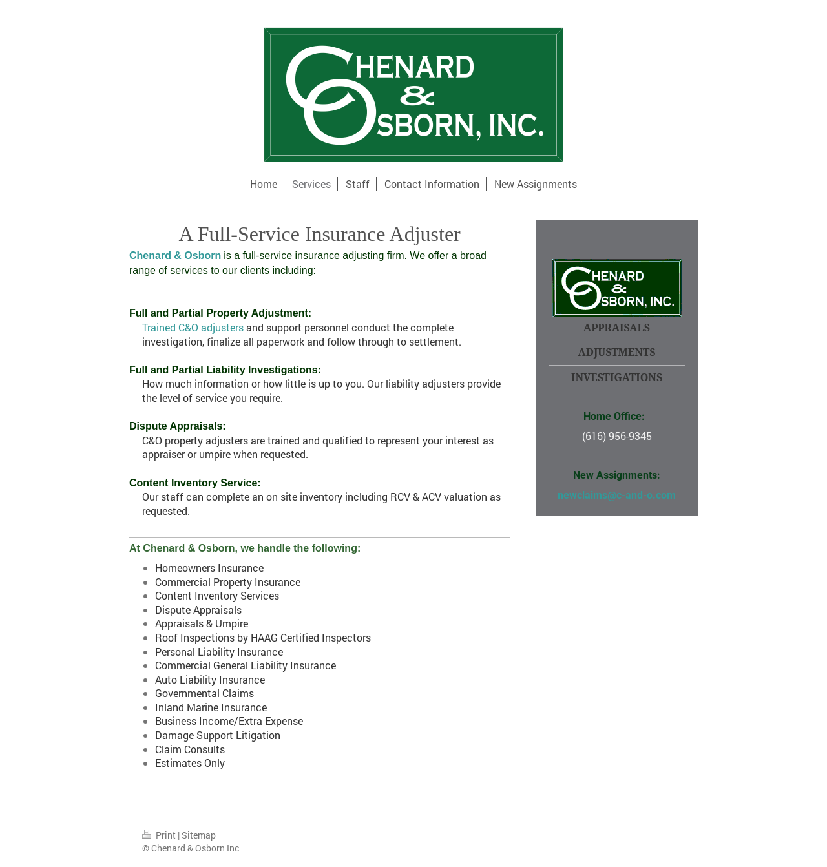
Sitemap (199, 835)
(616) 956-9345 (617, 436)
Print (160, 835)
